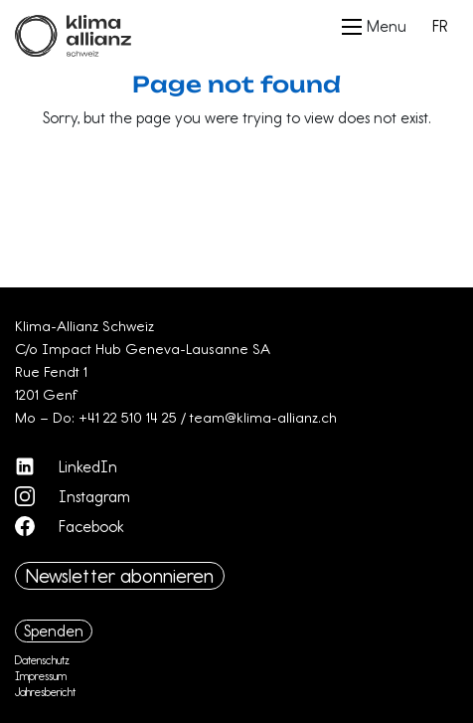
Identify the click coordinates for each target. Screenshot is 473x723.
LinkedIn (66, 466)
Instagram (72, 496)
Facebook (69, 526)
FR (439, 26)
